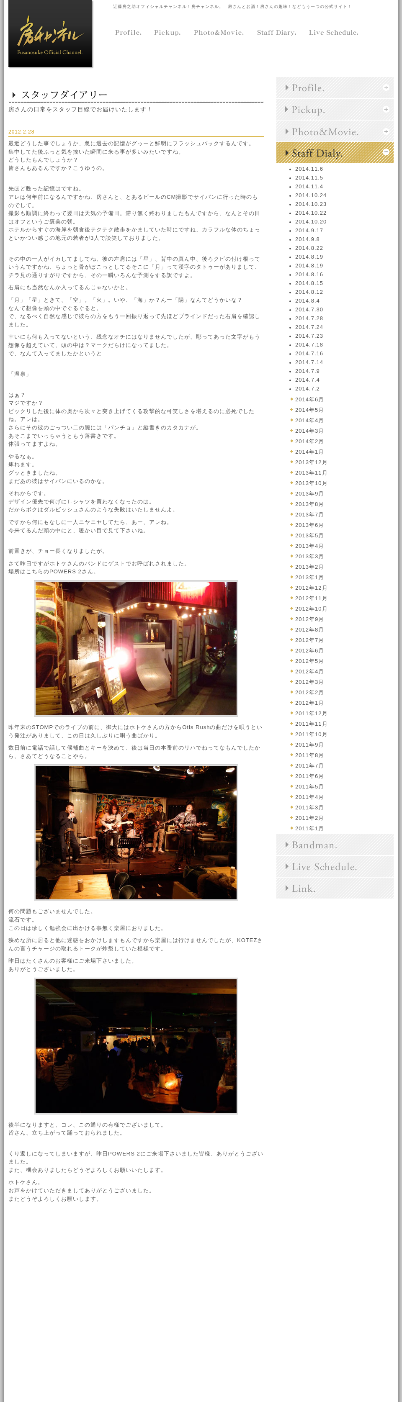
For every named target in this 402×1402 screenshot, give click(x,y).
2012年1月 (309, 703)
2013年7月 (309, 514)
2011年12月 (311, 713)
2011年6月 (309, 776)
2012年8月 (309, 630)
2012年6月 (309, 650)
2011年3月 (309, 807)
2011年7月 (309, 766)
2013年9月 (309, 493)
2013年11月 (311, 473)
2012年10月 (311, 609)
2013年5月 (309, 535)
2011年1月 (309, 828)
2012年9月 (309, 619)
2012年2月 (309, 692)
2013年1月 (309, 577)
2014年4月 (309, 420)
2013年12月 (311, 462)
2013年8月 (309, 504)
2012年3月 (309, 682)
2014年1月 (309, 452)
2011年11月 (311, 724)
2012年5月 (309, 661)
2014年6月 (309, 399)
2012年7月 (309, 640)
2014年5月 (309, 410)
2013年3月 (309, 556)
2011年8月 (309, 755)
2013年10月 (311, 483)
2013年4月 (309, 546)
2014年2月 (309, 441)
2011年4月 (309, 797)
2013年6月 (309, 525)
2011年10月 (311, 734)
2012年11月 (311, 598)
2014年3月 (309, 431)
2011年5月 (309, 786)
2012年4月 (309, 671)
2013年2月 (309, 567)
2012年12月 (311, 588)
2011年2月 (309, 818)
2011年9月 (309, 745)
